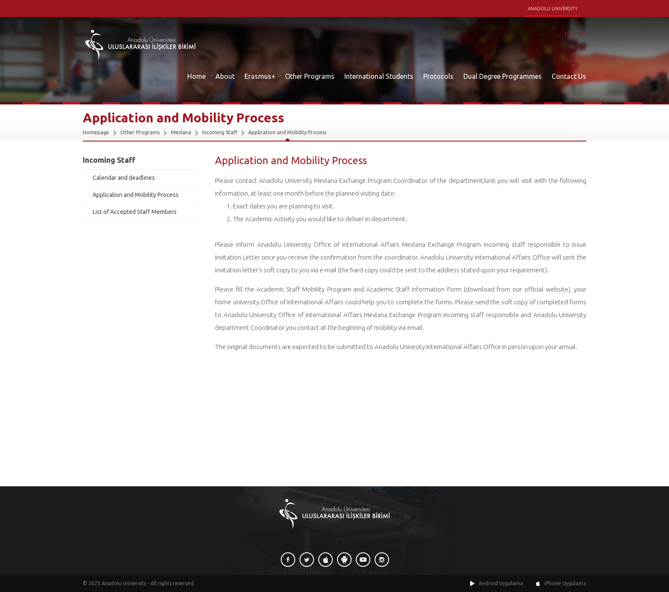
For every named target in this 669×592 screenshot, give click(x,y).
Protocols (438, 76)
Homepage (96, 132)
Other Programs (309, 76)
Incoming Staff (219, 132)
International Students (378, 76)
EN (582, 34)
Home (196, 76)
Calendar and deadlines (124, 177)
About (225, 76)
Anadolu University (124, 583)
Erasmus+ (259, 76)
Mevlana (181, 132)
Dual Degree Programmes (502, 76)
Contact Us (569, 76)
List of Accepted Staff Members (135, 211)
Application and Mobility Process (287, 132)
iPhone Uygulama (565, 583)
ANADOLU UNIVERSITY (553, 8)
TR (567, 34)
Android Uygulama (501, 583)
